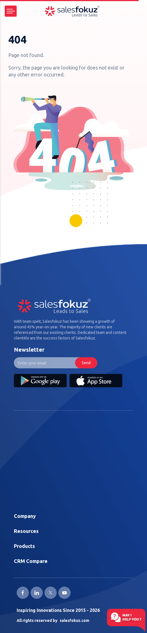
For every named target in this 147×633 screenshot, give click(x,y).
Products (24, 546)
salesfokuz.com (74, 620)
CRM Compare (31, 561)
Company (25, 516)
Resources (26, 531)
